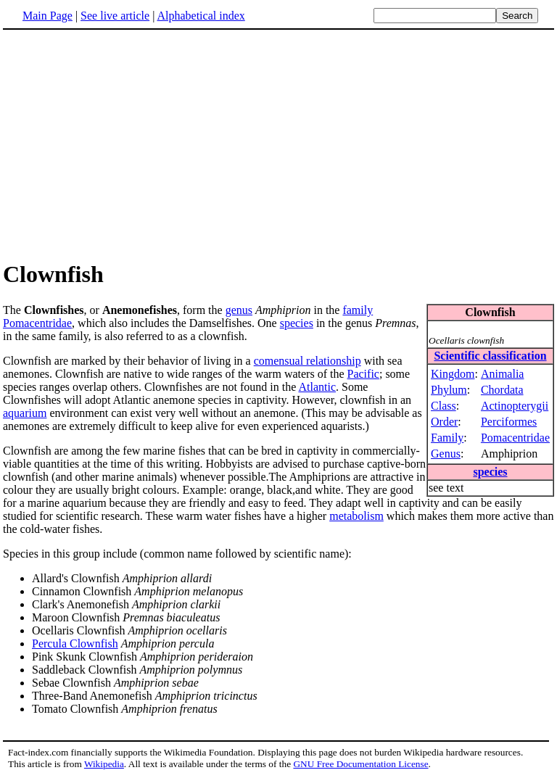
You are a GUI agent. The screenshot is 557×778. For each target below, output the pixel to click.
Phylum (449, 390)
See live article (115, 15)
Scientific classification (490, 355)
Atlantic (317, 387)
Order (444, 421)
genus (239, 310)
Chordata (502, 390)
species (490, 471)
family (357, 310)
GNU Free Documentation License (360, 763)
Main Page (47, 15)
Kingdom (452, 374)
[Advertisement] (278, 144)
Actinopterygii (514, 406)
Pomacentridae (515, 437)
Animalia (502, 374)
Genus (446, 453)
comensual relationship (307, 361)
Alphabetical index (200, 15)
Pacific (363, 374)
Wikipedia (104, 763)
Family (447, 437)
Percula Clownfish (75, 643)
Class (443, 406)
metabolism (356, 516)
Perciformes (509, 421)
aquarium (24, 413)
